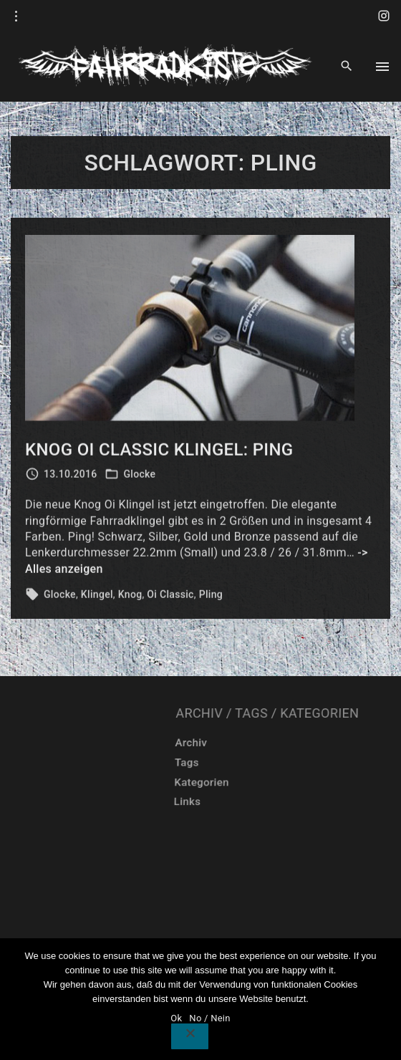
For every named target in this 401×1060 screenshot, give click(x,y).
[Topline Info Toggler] (16, 16)
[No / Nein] (189, 1036)
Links (291, 802)
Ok (176, 1018)
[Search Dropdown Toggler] (347, 66)
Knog (130, 597)
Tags (301, 762)
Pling (211, 597)
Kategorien (310, 782)
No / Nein (209, 1018)
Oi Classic (170, 597)
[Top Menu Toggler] (382, 66)
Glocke (139, 477)
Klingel (97, 597)
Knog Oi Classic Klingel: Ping (159, 453)
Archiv (311, 742)
